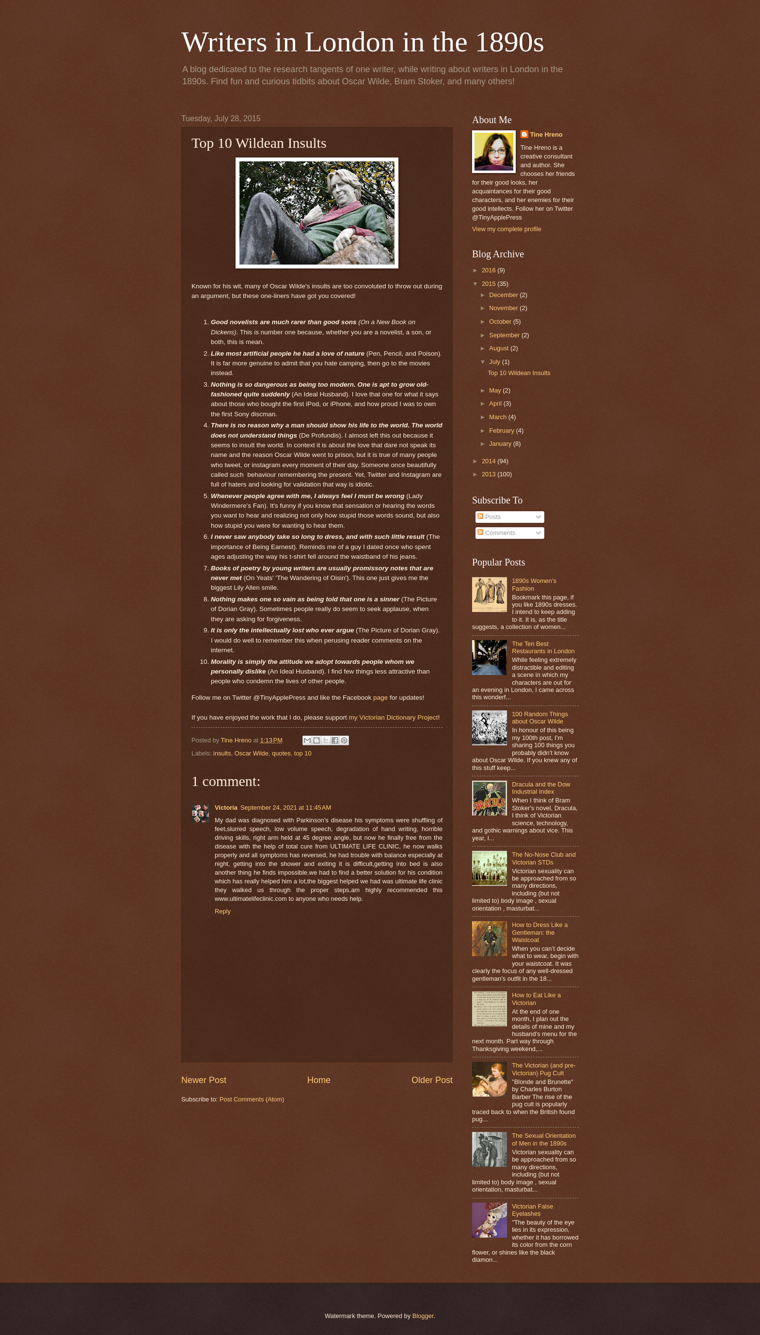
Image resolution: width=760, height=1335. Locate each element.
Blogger (423, 1315)
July (495, 361)
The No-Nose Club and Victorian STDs (544, 858)
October (501, 321)
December (504, 294)
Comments (496, 532)
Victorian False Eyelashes (532, 1210)
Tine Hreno (546, 134)
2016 (489, 270)
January (501, 443)
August (499, 348)
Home (319, 1080)
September (505, 335)
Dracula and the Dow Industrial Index (541, 788)
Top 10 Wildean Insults (519, 373)
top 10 (303, 753)
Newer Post (203, 1080)
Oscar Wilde (252, 753)
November (504, 308)
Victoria (226, 807)
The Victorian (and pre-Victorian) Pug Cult (543, 1069)
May (496, 390)
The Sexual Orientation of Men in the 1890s (544, 1139)
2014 (489, 461)
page (380, 697)
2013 (489, 474)
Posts (489, 516)
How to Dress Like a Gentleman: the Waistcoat (540, 932)
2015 (489, 283)
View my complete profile (506, 229)
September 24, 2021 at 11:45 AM (285, 807)
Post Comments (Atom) (252, 1099)
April (496, 403)
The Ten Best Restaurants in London (543, 647)
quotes (281, 753)
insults (222, 753)
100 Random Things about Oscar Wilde (540, 717)
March (498, 417)
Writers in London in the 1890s (362, 42)
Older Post (432, 1080)
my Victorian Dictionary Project (393, 717)
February (502, 430)
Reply (223, 911)
